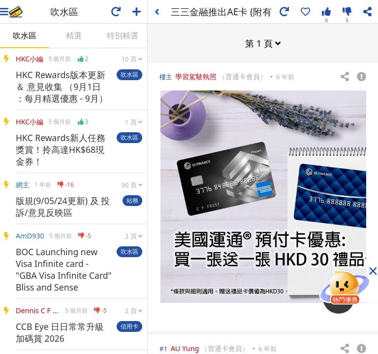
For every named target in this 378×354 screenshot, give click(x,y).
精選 (74, 35)
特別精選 (122, 35)
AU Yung (185, 348)
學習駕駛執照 (196, 76)
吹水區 (24, 35)
